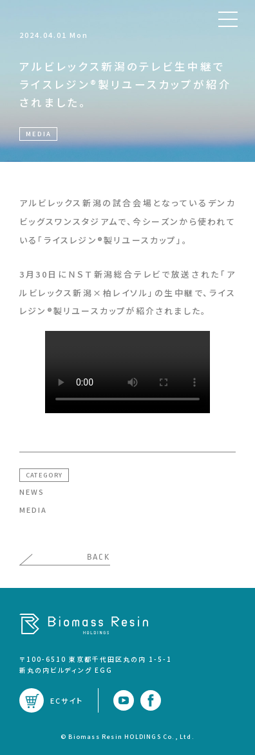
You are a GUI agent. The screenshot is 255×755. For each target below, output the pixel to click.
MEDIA (33, 509)
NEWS (31, 491)
